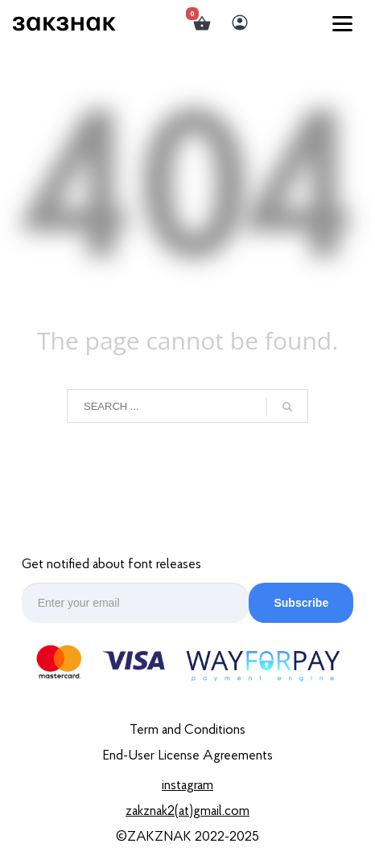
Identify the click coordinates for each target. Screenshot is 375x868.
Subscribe (301, 602)
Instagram (187, 785)
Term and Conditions (187, 730)
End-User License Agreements (187, 756)
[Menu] (342, 23)
